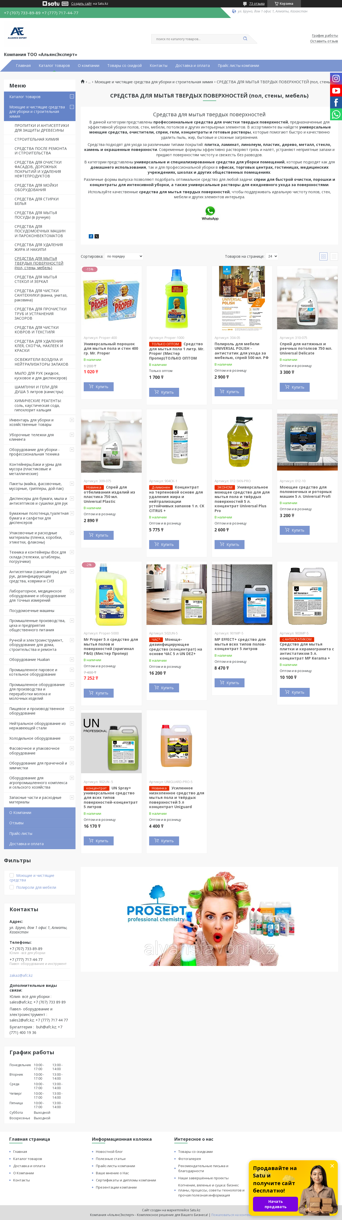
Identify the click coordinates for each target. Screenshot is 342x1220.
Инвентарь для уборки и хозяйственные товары (31, 422)
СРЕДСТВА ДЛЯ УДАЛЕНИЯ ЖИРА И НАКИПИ (39, 247)
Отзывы (16, 822)
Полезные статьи (111, 1158)
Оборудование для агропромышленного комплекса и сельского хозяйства (38, 782)
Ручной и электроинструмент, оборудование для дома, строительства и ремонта (36, 645)
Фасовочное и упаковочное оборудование (34, 751)
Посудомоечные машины (31, 610)
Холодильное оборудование (35, 738)
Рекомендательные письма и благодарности (203, 1168)
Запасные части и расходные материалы (35, 800)
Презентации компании (116, 1187)
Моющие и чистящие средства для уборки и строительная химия (37, 111)
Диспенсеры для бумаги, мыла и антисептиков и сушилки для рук (38, 501)
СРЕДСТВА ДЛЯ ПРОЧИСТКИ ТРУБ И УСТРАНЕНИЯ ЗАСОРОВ (40, 313)
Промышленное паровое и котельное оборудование (33, 672)
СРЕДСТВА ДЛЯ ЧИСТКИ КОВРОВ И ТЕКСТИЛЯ (37, 330)
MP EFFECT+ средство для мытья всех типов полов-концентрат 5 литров (240, 644)
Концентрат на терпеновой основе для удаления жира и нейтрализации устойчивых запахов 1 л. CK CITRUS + (176, 499)
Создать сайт (81, 4)
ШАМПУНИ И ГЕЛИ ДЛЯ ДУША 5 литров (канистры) (39, 389)
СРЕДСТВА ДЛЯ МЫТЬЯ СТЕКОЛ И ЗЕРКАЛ (36, 279)
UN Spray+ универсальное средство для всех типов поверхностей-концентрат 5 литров (111, 797)
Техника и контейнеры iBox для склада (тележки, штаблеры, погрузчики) (37, 557)
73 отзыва (257, 3)
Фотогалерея (189, 1158)
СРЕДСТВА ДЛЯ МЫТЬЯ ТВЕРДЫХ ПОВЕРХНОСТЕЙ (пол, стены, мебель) (39, 263)
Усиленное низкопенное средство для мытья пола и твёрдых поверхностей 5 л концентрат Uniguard (176, 797)
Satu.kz (195, 1210)
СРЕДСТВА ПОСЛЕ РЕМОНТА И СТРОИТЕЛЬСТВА (41, 151)
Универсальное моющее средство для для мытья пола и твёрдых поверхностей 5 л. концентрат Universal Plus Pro (242, 499)
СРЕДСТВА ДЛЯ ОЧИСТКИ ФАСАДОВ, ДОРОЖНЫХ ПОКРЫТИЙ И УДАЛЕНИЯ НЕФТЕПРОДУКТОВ (38, 169)
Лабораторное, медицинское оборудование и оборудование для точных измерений (37, 595)
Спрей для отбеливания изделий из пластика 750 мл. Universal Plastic (109, 494)
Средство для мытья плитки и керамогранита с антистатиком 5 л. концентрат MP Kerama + (307, 651)
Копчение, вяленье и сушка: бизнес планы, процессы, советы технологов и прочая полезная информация (211, 1190)
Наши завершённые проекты (203, 1178)
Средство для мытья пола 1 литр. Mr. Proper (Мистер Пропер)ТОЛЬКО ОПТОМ (176, 351)
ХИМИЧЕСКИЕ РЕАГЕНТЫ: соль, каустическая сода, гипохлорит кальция (38, 405)
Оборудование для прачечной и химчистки (38, 765)
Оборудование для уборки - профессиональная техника (34, 452)
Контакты (158, 65)
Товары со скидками (195, 1151)
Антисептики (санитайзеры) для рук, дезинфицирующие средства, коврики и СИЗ (37, 576)
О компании (88, 65)
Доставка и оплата (192, 65)
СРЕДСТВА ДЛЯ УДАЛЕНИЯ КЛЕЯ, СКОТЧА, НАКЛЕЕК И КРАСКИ (39, 346)
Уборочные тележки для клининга (31, 437)
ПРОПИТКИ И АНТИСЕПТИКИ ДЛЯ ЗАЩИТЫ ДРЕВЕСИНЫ (42, 128)
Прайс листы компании (238, 65)
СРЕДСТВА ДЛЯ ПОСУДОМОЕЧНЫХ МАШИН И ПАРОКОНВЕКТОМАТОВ (40, 231)
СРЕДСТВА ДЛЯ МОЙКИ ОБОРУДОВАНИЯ (36, 187)
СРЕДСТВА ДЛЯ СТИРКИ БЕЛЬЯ (37, 201)
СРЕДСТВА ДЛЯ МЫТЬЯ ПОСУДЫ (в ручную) (36, 215)
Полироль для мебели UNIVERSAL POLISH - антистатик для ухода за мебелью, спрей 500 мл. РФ (242, 350)
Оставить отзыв (324, 41)
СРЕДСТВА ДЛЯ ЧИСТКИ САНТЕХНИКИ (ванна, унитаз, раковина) (41, 295)
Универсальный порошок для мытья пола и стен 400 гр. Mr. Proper (111, 348)
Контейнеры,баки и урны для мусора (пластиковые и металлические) (35, 469)
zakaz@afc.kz (21, 975)
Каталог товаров (54, 65)
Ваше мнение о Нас (112, 1173)
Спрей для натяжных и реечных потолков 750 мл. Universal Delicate (306, 348)
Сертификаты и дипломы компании (126, 1180)
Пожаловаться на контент (231, 1215)
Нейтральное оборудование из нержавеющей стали (37, 726)
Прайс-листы (20, 833)
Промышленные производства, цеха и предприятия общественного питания (37, 625)
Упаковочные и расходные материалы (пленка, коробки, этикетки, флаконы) (35, 537)
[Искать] (245, 39)
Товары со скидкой (124, 65)
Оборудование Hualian (29, 659)
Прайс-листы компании (115, 1165)
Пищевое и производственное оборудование (36, 711)
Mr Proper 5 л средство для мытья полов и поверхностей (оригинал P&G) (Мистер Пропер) (111, 646)
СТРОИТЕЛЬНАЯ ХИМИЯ (37, 139)
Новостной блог (109, 1151)
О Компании (20, 812)
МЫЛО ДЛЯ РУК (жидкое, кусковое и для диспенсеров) (41, 375)
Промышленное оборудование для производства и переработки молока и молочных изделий (37, 691)
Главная (23, 65)
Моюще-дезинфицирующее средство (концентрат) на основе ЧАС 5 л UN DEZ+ (175, 646)
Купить (102, 386)
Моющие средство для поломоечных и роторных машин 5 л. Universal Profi (306, 492)
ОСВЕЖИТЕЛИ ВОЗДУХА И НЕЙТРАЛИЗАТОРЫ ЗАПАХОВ (41, 362)
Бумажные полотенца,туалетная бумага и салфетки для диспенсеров (39, 518)
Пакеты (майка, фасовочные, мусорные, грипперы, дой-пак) (36, 486)
